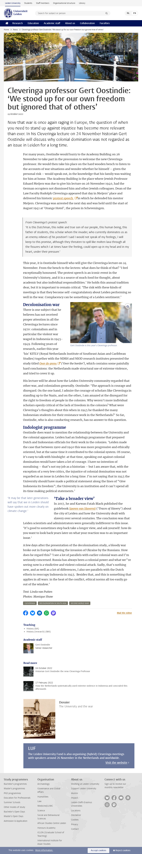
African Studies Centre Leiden (51, 823)
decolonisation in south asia (52, 603)
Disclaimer (76, 815)
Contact (75, 829)
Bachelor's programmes (15, 783)
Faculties (105, 23)
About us (70, 23)
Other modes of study (14, 807)
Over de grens (48, 363)
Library (82, 3)
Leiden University (12, 3)
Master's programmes (14, 788)
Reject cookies (122, 850)
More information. (44, 850)
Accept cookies (98, 850)
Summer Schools (12, 802)
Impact (74, 797)
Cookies (75, 819)
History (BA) (33, 628)
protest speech (63, 198)
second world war (80, 603)
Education (33, 23)
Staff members (42, 3)
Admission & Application (15, 821)
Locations (75, 810)
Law (39, 801)
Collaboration (87, 23)
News (15, 29)
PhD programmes (12, 793)
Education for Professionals (17, 797)
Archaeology (43, 783)
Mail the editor (124, 612)
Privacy (74, 824)
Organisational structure (64, 3)
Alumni (74, 793)
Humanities (42, 796)
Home (6, 29)
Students (28, 3)
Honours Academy (46, 827)
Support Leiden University (83, 788)
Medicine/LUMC (45, 805)
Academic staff (52, 23)
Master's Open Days (13, 816)
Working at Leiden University (85, 783)
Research (17, 23)
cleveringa (30, 603)
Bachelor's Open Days (14, 811)
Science (41, 810)
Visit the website (116, 763)
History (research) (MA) (39, 631)
